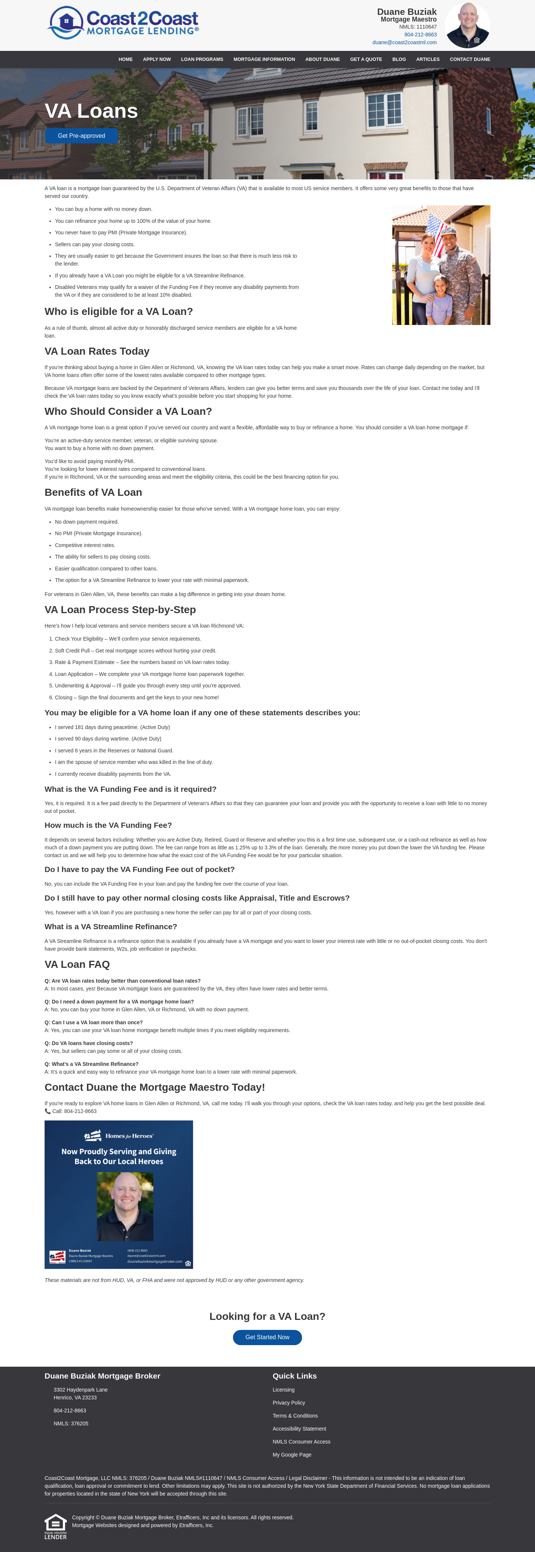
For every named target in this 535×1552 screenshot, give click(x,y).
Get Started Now (267, 1337)
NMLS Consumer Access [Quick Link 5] (302, 1442)
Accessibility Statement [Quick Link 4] (299, 1429)
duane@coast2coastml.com (405, 42)
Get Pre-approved (81, 136)
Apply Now (157, 59)
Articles (428, 59)
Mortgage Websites (95, 1525)
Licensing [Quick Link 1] (284, 1390)
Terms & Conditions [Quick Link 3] (295, 1416)
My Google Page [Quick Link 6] (292, 1455)
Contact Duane (470, 59)
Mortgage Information (264, 59)
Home (126, 59)
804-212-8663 (421, 35)
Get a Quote (366, 59)
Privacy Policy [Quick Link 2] (289, 1403)
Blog (399, 59)
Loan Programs (202, 59)
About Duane (322, 59)
